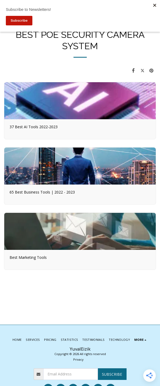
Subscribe (112, 374)
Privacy (78, 359)
